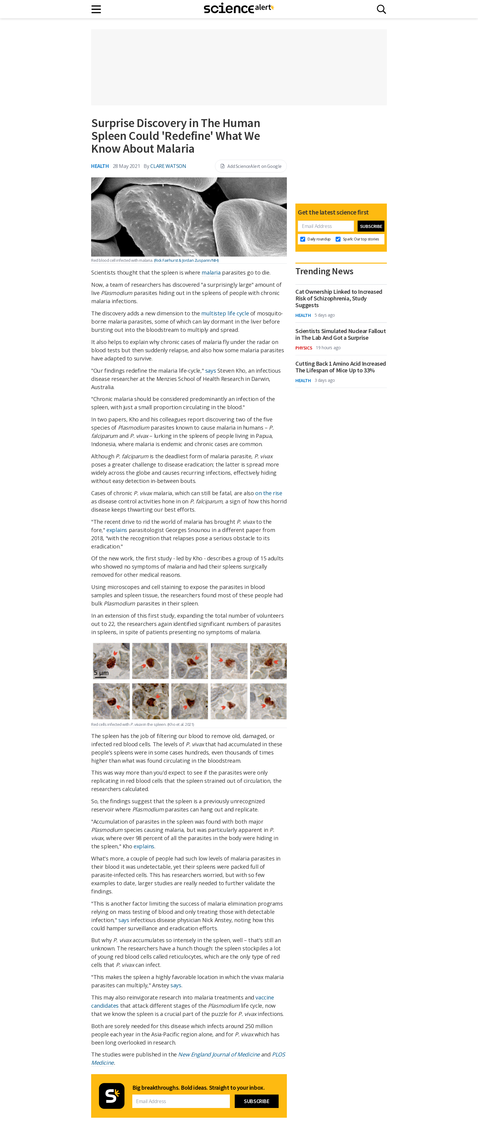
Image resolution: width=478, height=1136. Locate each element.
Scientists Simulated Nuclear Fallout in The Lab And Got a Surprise (340, 334)
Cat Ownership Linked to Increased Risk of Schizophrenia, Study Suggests (338, 298)
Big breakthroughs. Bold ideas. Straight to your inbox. (198, 1087)
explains (116, 530)
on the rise (268, 493)
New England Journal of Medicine (219, 1054)
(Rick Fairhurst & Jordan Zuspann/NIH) (186, 260)
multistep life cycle (225, 313)
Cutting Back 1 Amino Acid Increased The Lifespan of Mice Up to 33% (340, 367)
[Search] (381, 9)
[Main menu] (96, 9)
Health (100, 165)
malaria (211, 272)
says (210, 370)
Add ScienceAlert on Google (251, 166)
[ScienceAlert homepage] (239, 9)
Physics (303, 348)
